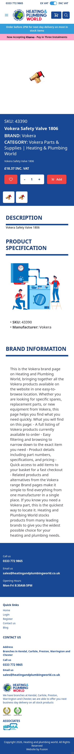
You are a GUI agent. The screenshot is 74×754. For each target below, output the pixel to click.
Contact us (9, 623)
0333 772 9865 (14, 3)
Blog (5, 627)
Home (6, 610)
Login (6, 614)
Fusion (44, 749)
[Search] (66, 15)
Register (8, 619)
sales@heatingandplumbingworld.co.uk (31, 573)
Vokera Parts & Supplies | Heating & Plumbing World (35, 147)
